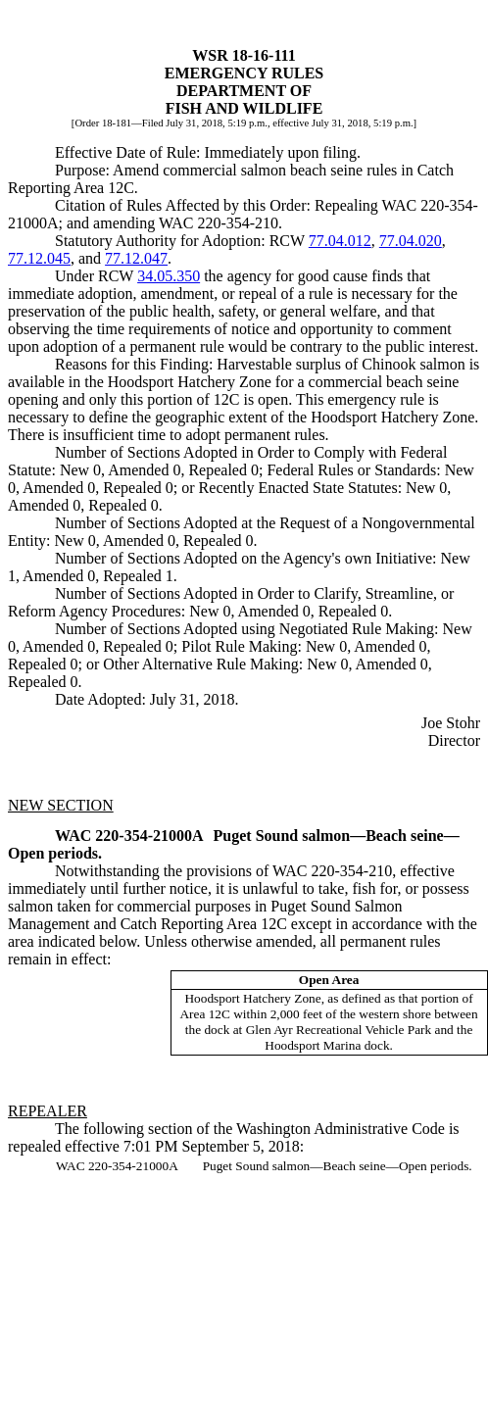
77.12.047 (136, 258)
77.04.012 (340, 240)
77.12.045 (39, 258)
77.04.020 (410, 240)
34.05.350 (168, 276)
